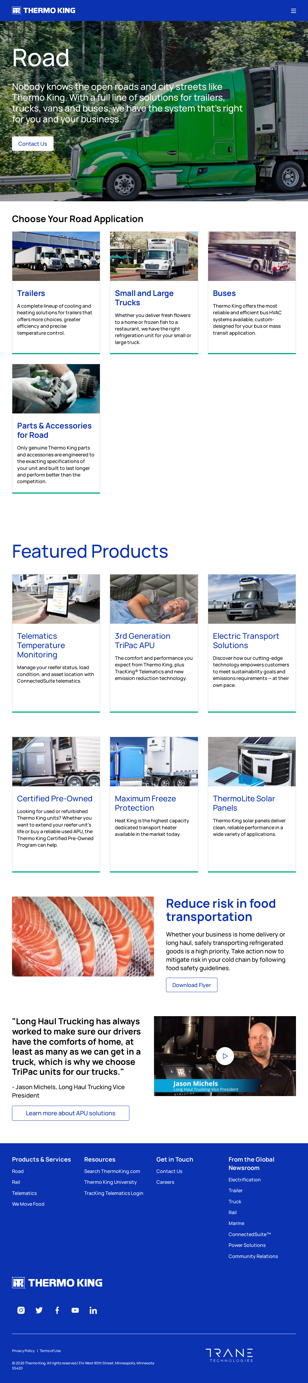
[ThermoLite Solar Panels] (252, 799)
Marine (236, 1223)
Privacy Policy (23, 1350)
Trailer (236, 1190)
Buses (224, 293)
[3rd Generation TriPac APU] (154, 639)
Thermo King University (110, 1182)
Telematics (24, 1193)
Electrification (245, 1179)
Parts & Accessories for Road (54, 430)
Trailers (31, 293)
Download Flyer (191, 985)
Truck (235, 1201)
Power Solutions (247, 1245)
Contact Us (32, 143)
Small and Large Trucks (144, 298)
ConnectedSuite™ (250, 1234)
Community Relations (253, 1256)
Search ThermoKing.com (112, 1171)
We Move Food (28, 1204)
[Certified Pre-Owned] (56, 804)
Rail (16, 1182)
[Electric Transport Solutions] (252, 642)
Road (18, 1171)
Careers (165, 1182)
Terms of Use (50, 1350)
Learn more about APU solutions (71, 1113)
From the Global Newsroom (252, 1163)
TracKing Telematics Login (113, 1193)
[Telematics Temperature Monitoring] (56, 641)
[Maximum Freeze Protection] (154, 799)
